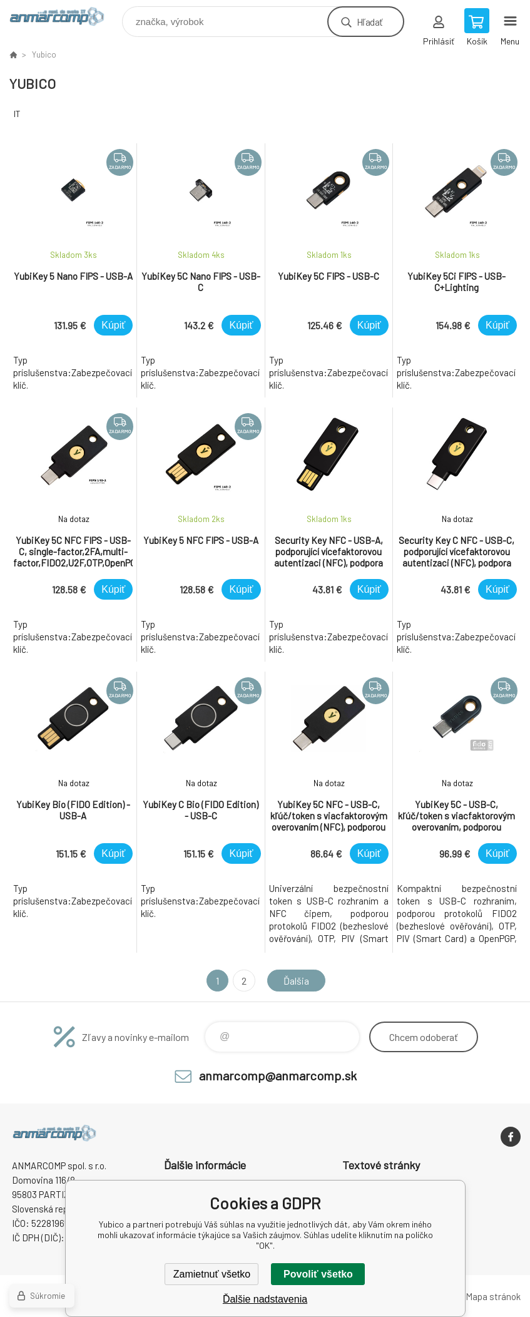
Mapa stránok (493, 1296)
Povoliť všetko (318, 1274)
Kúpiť (113, 325)
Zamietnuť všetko (211, 1274)
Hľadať (369, 22)
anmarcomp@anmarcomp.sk (278, 1075)
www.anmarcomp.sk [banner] (64, 18)
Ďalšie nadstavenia (265, 1299)
